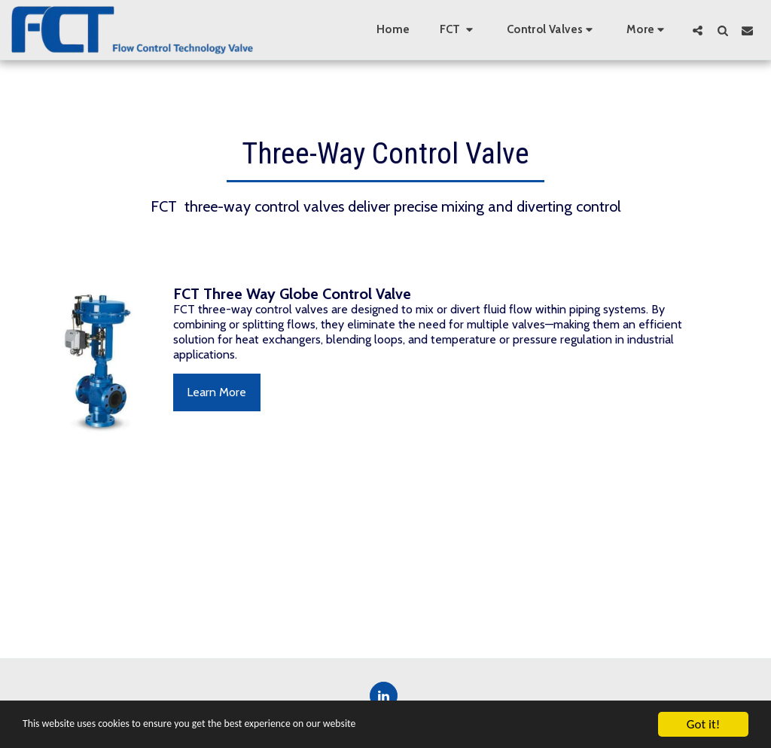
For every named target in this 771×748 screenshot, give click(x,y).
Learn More (216, 392)
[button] (458, 30)
